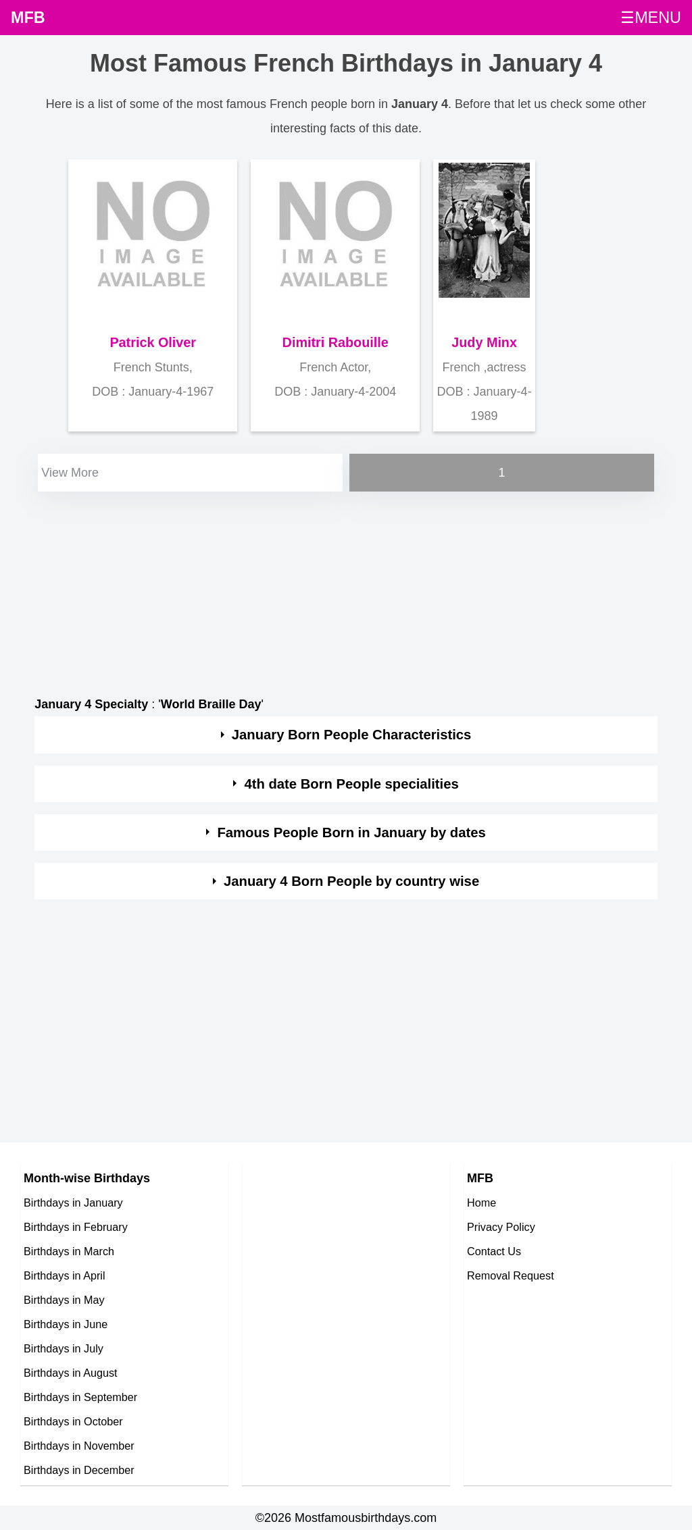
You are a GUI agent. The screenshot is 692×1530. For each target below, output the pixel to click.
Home (481, 1202)
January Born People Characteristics (352, 734)
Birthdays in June (65, 1324)
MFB (28, 17)
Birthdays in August (71, 1373)
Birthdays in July (63, 1348)
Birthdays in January (73, 1202)
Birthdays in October (73, 1421)
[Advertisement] (346, 589)
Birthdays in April (64, 1275)
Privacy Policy (501, 1227)
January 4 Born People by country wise (351, 881)
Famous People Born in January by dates (351, 832)
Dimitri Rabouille (335, 342)
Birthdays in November (79, 1446)
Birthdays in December (79, 1470)
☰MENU (650, 17)
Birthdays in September (80, 1397)
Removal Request (510, 1275)
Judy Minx (484, 342)
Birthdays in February (76, 1227)
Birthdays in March (69, 1251)
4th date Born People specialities (351, 783)
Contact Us (494, 1251)
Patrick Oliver (152, 342)
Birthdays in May (64, 1300)
